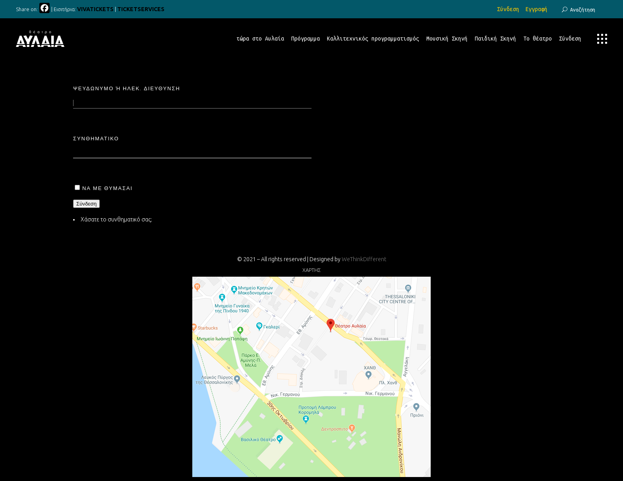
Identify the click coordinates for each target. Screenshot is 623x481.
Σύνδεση (508, 9)
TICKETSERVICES (140, 9)
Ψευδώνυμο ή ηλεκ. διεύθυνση (126, 88)
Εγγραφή (536, 9)
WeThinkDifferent (364, 259)
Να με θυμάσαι (107, 188)
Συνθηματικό (96, 138)
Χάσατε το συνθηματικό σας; (116, 219)
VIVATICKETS (95, 9)
